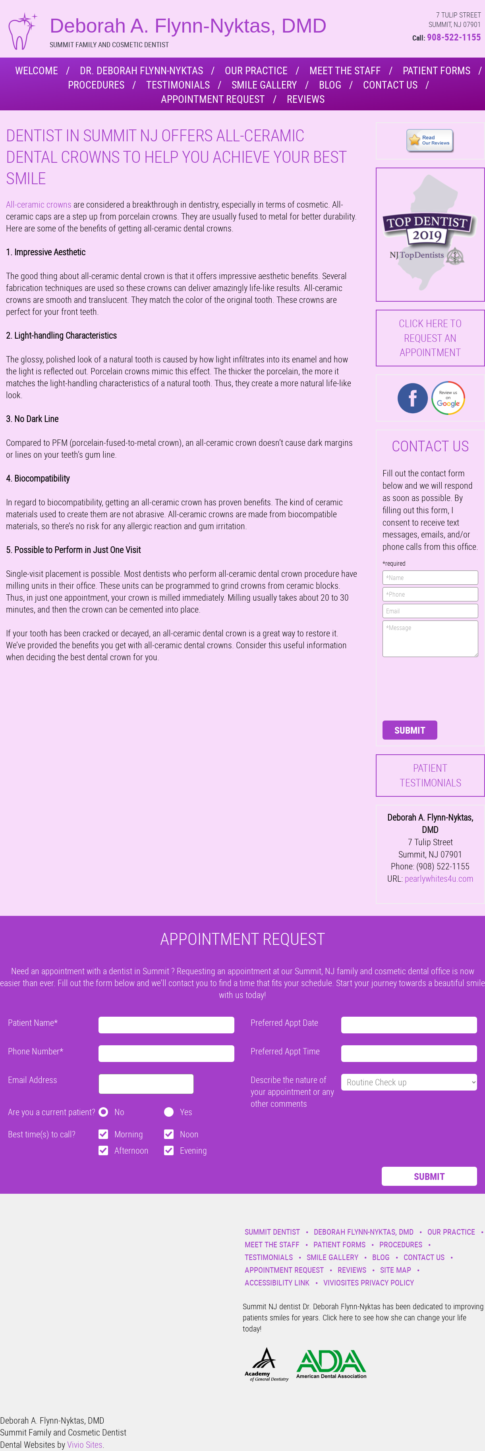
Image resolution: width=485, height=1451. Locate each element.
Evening (193, 1150)
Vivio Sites (84, 1444)
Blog (330, 85)
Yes (186, 1112)
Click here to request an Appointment (430, 337)
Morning (128, 1134)
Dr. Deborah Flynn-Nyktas (141, 70)
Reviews (306, 99)
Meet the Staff (345, 70)
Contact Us (390, 85)
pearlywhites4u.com (439, 878)
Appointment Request (213, 99)
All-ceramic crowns (38, 204)
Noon (189, 1134)
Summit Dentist (272, 1231)
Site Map (395, 1269)
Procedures (96, 85)
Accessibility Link (277, 1282)
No (119, 1112)
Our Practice (256, 70)
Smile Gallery (264, 85)
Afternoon (131, 1150)
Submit (409, 730)
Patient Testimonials (430, 775)
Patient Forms (436, 70)
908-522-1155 (454, 37)
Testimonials (178, 85)
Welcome (36, 70)
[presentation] (415, 688)
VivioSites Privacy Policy (368, 1282)
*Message (430, 638)
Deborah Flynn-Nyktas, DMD (364, 1231)
